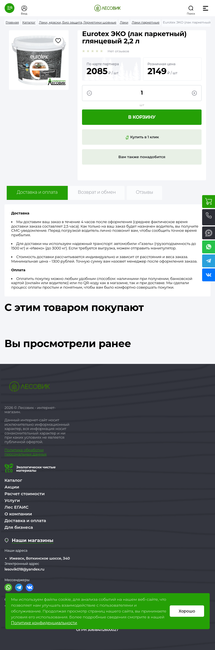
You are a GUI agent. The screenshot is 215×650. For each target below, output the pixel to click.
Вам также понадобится (141, 157)
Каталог (13, 480)
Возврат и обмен (97, 192)
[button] (9, 8)
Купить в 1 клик (142, 137)
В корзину (142, 117)
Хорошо (187, 611)
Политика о (15, 450)
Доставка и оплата (37, 192)
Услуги (12, 500)
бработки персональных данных (25, 452)
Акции (11, 487)
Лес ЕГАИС (16, 507)
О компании (18, 513)
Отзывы (144, 192)
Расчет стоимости (24, 493)
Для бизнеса (18, 527)
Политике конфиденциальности (44, 622)
